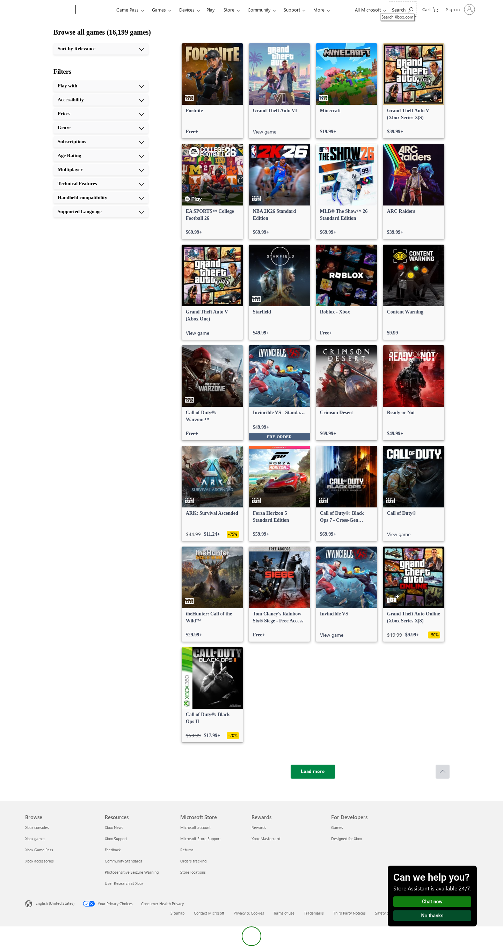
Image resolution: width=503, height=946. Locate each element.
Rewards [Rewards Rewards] (259, 827)
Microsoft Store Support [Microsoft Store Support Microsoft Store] (200, 838)
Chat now (432, 901)
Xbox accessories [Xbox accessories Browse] (39, 861)
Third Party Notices (349, 913)
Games (159, 10)
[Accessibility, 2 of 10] (100, 100)
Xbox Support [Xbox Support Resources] (116, 838)
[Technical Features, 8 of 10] (100, 183)
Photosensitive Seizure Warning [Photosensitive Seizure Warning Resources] (132, 872)
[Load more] (313, 772)
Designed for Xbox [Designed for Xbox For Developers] (346, 838)
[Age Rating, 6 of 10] (100, 155)
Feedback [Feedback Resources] (113, 849)
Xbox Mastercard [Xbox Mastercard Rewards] (266, 838)
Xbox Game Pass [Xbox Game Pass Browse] (39, 849)
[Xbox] (95, 9)
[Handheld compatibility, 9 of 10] (100, 197)
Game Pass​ (127, 10)
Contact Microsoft (209, 913)
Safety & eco (386, 913)
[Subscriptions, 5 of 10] (100, 141)
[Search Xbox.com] (402, 9)
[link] (212, 90)
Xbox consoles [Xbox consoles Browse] (37, 827)
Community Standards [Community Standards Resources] (123, 861)
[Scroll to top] (443, 772)
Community (259, 10)
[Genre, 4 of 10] (100, 127)
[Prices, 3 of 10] (100, 114)
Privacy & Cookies (249, 913)
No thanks (432, 915)
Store (229, 10)
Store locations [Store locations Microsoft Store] (193, 872)
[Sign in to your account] (460, 9)
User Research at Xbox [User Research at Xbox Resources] (124, 883)
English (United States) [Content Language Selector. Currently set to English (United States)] (55, 903)
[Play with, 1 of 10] (100, 86)
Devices (187, 10)
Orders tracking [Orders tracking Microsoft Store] (193, 861)
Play (210, 10)
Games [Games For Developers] (337, 827)
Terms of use (284, 913)
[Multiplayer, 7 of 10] (100, 169)
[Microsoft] (49, 9)
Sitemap (177, 913)
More (319, 10)
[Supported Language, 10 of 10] (100, 211)
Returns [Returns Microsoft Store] (187, 849)
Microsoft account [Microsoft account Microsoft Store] (195, 827)
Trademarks (314, 913)
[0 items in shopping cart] (430, 9)
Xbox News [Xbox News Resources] (114, 827)
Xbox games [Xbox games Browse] (35, 838)
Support (292, 10)
